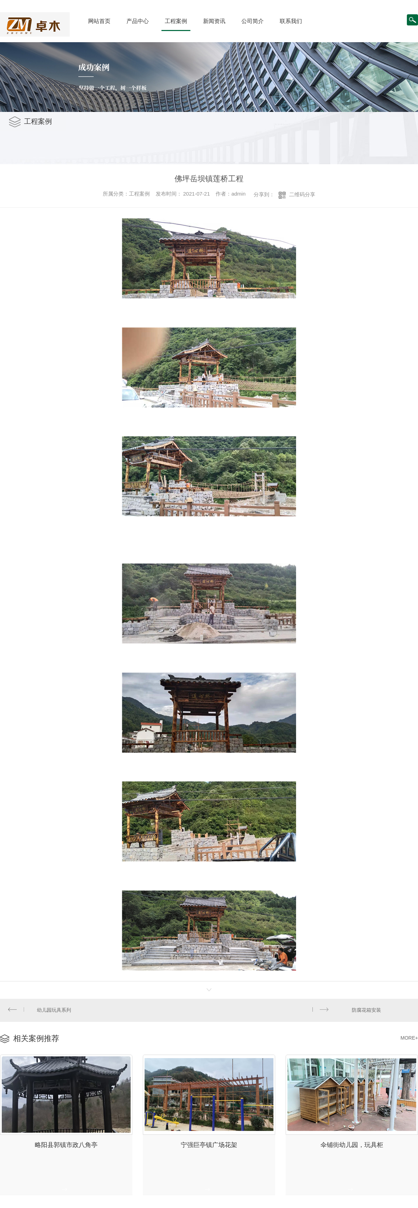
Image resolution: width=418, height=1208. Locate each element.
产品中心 (137, 21)
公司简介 (252, 21)
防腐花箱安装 (367, 1009)
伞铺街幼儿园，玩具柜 (351, 1141)
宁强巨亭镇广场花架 (209, 1141)
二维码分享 (302, 194)
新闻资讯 (214, 21)
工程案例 (176, 21)
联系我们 (291, 21)
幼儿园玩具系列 (53, 1009)
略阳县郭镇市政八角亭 (66, 1141)
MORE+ (409, 1036)
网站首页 (99, 21)
